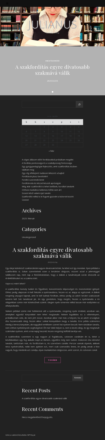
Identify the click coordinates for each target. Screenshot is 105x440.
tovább (52, 360)
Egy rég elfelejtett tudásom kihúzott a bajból (43, 173)
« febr (51, 151)
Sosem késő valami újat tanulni (36, 193)
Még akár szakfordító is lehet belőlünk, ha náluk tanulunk (48, 186)
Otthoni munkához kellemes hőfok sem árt (42, 189)
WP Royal (31, 435)
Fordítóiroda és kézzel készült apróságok (41, 183)
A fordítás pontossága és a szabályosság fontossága (47, 163)
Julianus (52, 24)
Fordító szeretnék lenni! (33, 179)
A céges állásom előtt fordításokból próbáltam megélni (47, 159)
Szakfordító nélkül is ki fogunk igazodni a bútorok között (48, 196)
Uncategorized (52, 61)
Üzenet (25, 199)
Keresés (77, 378)
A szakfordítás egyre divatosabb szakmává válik (52, 69)
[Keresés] (79, 104)
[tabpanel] (52, 70)
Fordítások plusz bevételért (35, 176)
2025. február (28, 218)
